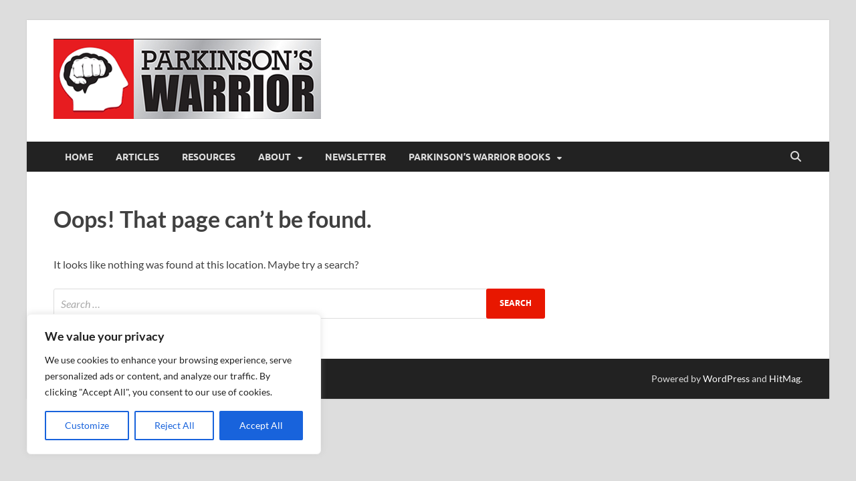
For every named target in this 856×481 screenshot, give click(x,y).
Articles (137, 157)
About (274, 157)
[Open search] (796, 157)
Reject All (174, 425)
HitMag (784, 378)
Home (79, 157)
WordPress (726, 378)
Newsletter (355, 157)
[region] (174, 384)
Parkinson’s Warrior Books (479, 157)
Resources (208, 157)
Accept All (261, 425)
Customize (87, 425)
